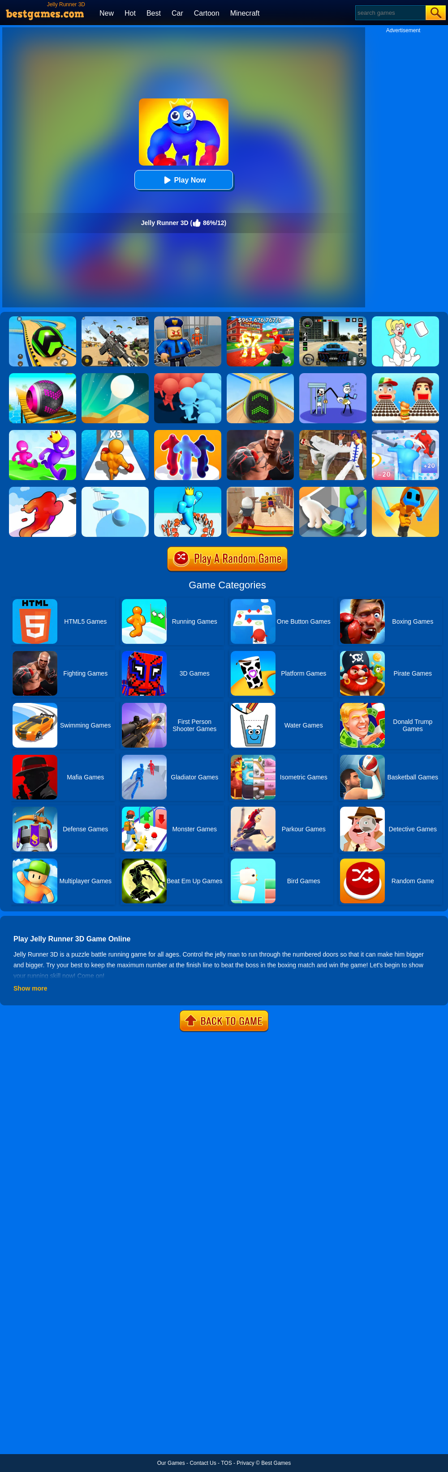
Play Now (183, 180)
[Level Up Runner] (115, 433)
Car (177, 13)
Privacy (245, 1463)
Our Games (171, 1463)
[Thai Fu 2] (332, 433)
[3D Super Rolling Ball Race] (42, 376)
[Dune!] (115, 376)
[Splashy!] (115, 490)
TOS (226, 1463)
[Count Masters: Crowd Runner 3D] (187, 376)
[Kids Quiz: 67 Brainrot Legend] (260, 319)
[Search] (390, 12)
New (106, 13)
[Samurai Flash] (405, 490)
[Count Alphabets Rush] (187, 490)
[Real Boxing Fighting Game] (260, 433)
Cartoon (207, 13)
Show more (30, 988)
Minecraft (245, 13)
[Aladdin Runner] (260, 490)
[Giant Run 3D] (405, 433)
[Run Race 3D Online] (42, 433)
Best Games (276, 1463)
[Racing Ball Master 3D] (42, 319)
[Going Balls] (260, 376)
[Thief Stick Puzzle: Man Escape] (332, 376)
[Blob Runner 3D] (42, 490)
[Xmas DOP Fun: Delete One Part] (405, 319)
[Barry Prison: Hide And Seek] (187, 319)
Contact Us (203, 1463)
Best (153, 13)
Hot (130, 13)
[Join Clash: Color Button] (332, 490)
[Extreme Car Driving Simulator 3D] (332, 319)
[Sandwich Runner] (405, 376)
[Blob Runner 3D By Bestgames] (187, 433)
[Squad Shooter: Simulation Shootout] (115, 319)
